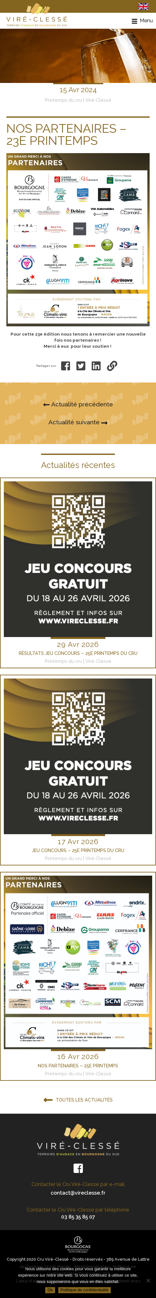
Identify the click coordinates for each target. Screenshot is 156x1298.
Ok (50, 1289)
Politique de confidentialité (84, 1289)
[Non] (148, 1280)
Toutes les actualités (78, 1100)
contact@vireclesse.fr (78, 1193)
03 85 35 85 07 (78, 1217)
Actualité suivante (78, 422)
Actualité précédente (78, 405)
